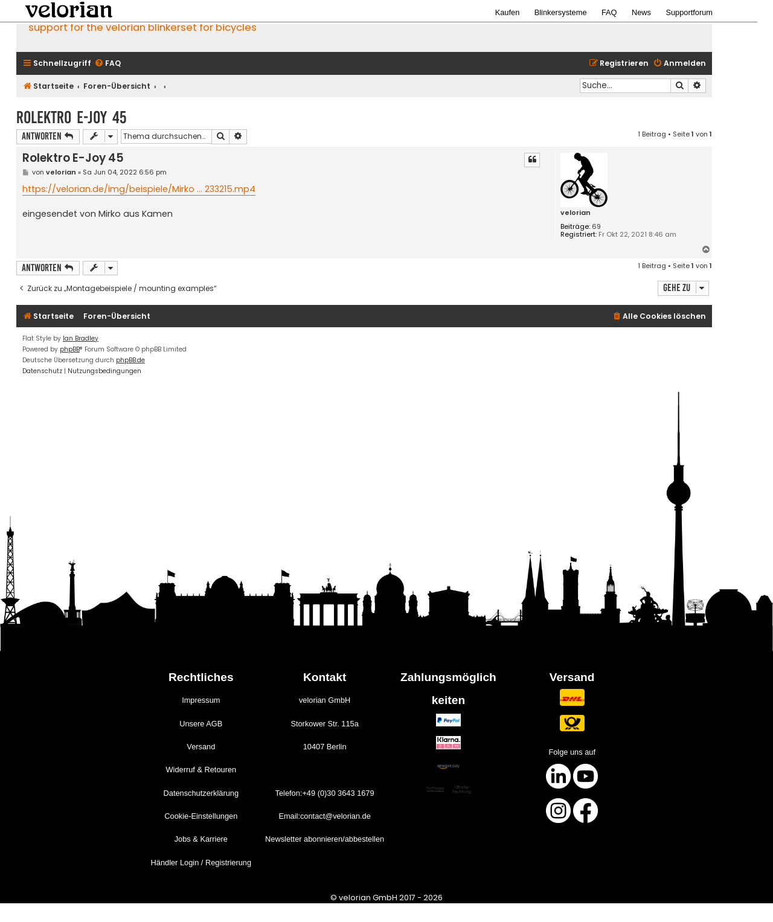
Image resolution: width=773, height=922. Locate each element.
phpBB (70, 349)
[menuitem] (107, 64)
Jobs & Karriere (201, 839)
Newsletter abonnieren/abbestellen (324, 839)
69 (596, 227)
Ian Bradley (80, 338)
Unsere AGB (200, 723)
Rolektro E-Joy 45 (71, 117)
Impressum (201, 700)
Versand (201, 746)
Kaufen (507, 12)
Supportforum (689, 12)
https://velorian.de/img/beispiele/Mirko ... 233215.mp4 (138, 189)
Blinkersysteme (560, 12)
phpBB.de (130, 360)
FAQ (609, 12)
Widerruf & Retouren (200, 769)
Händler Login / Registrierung (201, 862)
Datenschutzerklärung (201, 793)
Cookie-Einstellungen (200, 816)
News (641, 12)
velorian (575, 213)
